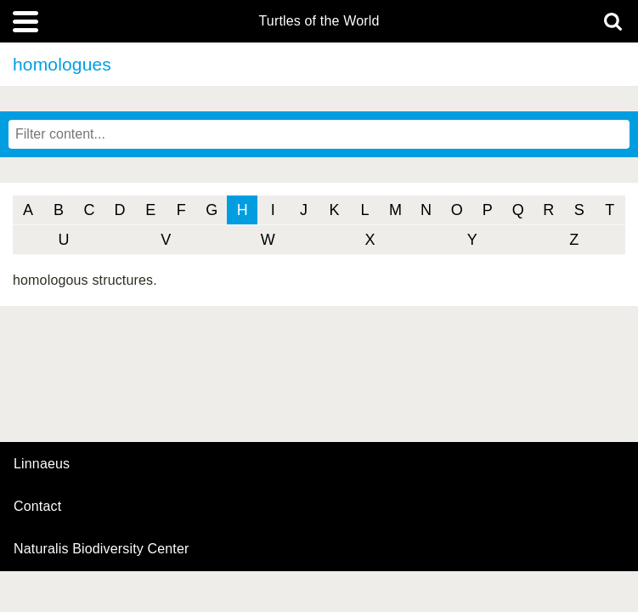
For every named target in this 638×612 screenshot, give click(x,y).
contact (37, 506)
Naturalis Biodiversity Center (101, 549)
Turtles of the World (319, 21)
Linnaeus (42, 464)
